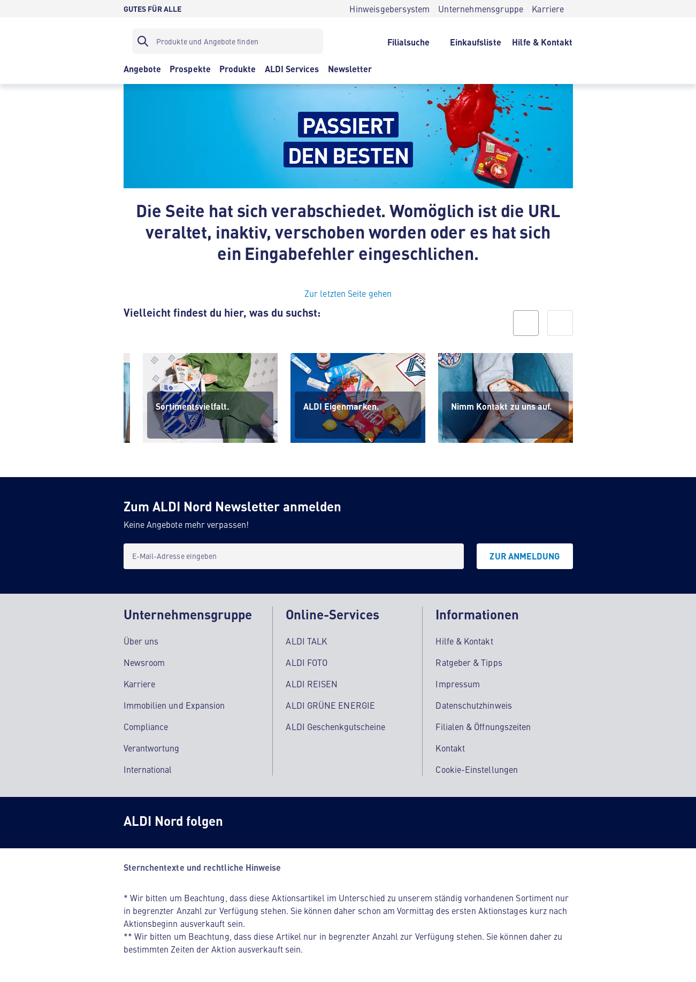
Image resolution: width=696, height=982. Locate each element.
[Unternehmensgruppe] (480, 8)
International (148, 766)
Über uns (141, 637)
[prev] (526, 323)
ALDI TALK (306, 637)
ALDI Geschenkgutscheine (335, 723)
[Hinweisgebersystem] (389, 8)
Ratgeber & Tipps (468, 659)
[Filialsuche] (408, 41)
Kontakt (450, 744)
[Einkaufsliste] (475, 41)
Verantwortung (152, 744)
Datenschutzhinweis (473, 702)
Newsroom (144, 659)
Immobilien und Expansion (174, 702)
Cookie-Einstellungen (476, 766)
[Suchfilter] (227, 41)
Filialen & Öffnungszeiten (483, 723)
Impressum (457, 680)
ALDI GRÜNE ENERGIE (330, 702)
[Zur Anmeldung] (524, 556)
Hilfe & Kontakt (464, 637)
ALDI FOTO (306, 659)
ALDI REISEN (312, 680)
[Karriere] (548, 8)
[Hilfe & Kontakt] (542, 41)
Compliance (146, 723)
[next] (560, 323)
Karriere (140, 680)
